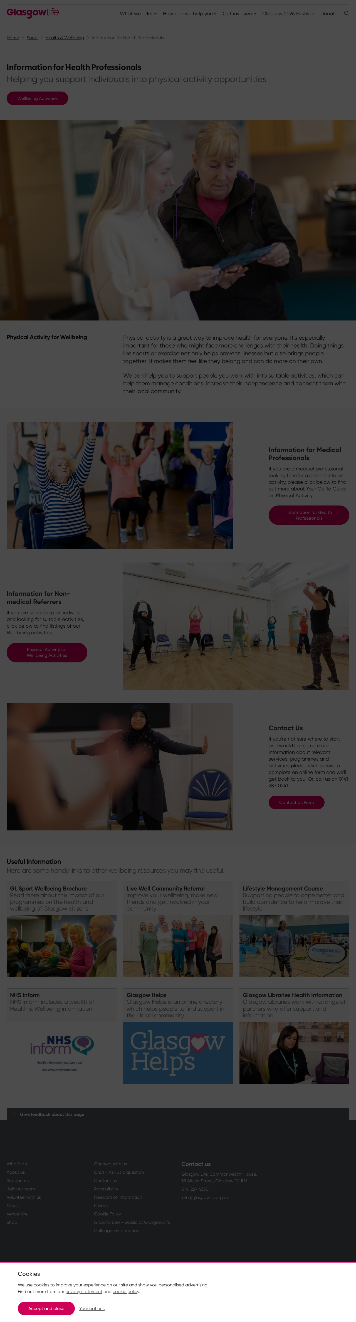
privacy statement (83, 1291)
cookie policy (126, 1291)
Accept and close (46, 1308)
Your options (92, 1308)
